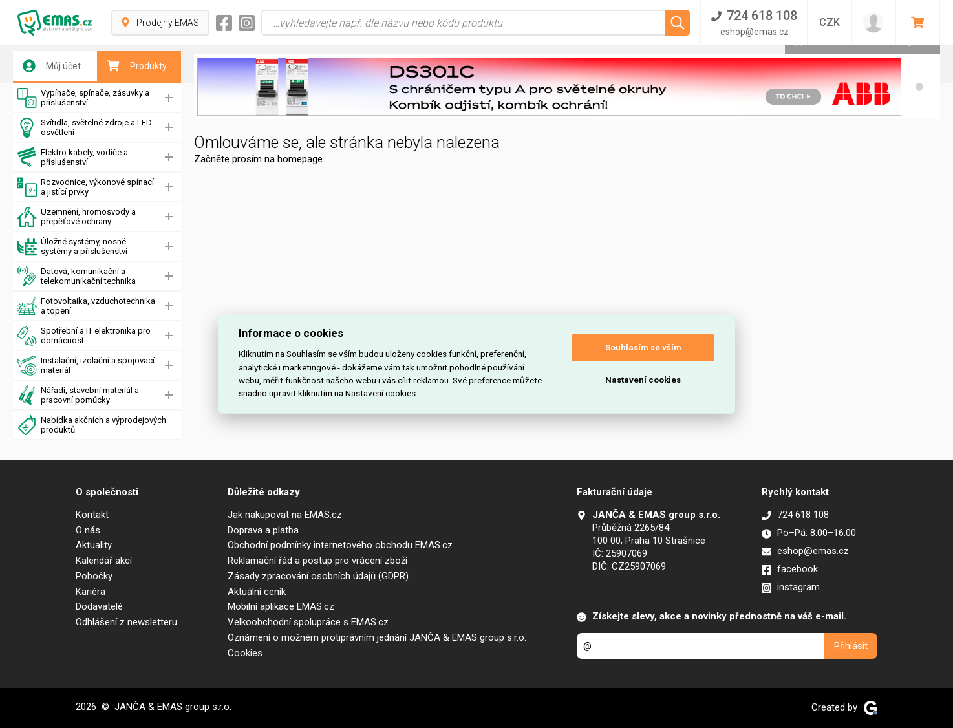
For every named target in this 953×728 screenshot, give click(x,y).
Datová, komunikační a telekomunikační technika (76, 276)
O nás (88, 530)
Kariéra (90, 591)
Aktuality (94, 545)
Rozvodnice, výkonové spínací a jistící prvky (85, 187)
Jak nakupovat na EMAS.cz (285, 514)
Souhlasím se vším (643, 347)
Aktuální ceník (257, 591)
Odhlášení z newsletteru (126, 622)
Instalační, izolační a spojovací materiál (86, 366)
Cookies (245, 653)
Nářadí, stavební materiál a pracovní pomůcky (78, 395)
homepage (300, 159)
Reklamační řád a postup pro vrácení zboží (317, 560)
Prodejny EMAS (160, 22)
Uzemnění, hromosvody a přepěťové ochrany (76, 217)
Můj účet (52, 65)
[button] (919, 87)
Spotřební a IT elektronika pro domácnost (84, 336)
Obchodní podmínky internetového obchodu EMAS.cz (340, 545)
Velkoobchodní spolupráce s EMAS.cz (308, 622)
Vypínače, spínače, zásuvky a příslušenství (83, 98)
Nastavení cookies (643, 380)
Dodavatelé (99, 606)
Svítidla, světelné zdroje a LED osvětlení (84, 128)
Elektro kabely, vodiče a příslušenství (72, 157)
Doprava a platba (263, 530)
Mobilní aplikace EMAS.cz (281, 606)
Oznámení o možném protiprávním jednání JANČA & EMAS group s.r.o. (377, 637)
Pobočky (94, 576)
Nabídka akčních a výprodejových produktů (91, 425)
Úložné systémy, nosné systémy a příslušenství (72, 247)
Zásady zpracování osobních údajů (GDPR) (318, 576)
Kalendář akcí (104, 560)
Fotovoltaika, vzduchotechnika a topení (86, 306)
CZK (829, 22)
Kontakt (92, 514)
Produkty (137, 65)
